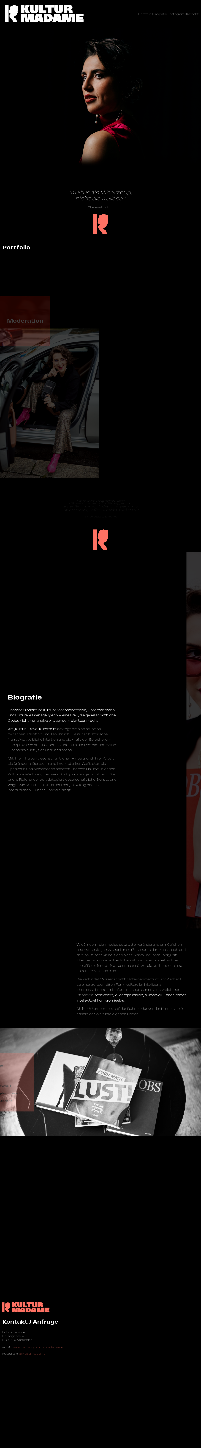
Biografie (160, 14)
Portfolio (145, 14)
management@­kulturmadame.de (37, 1410)
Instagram (176, 14)
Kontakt (192, 14)
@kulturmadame (32, 1416)
